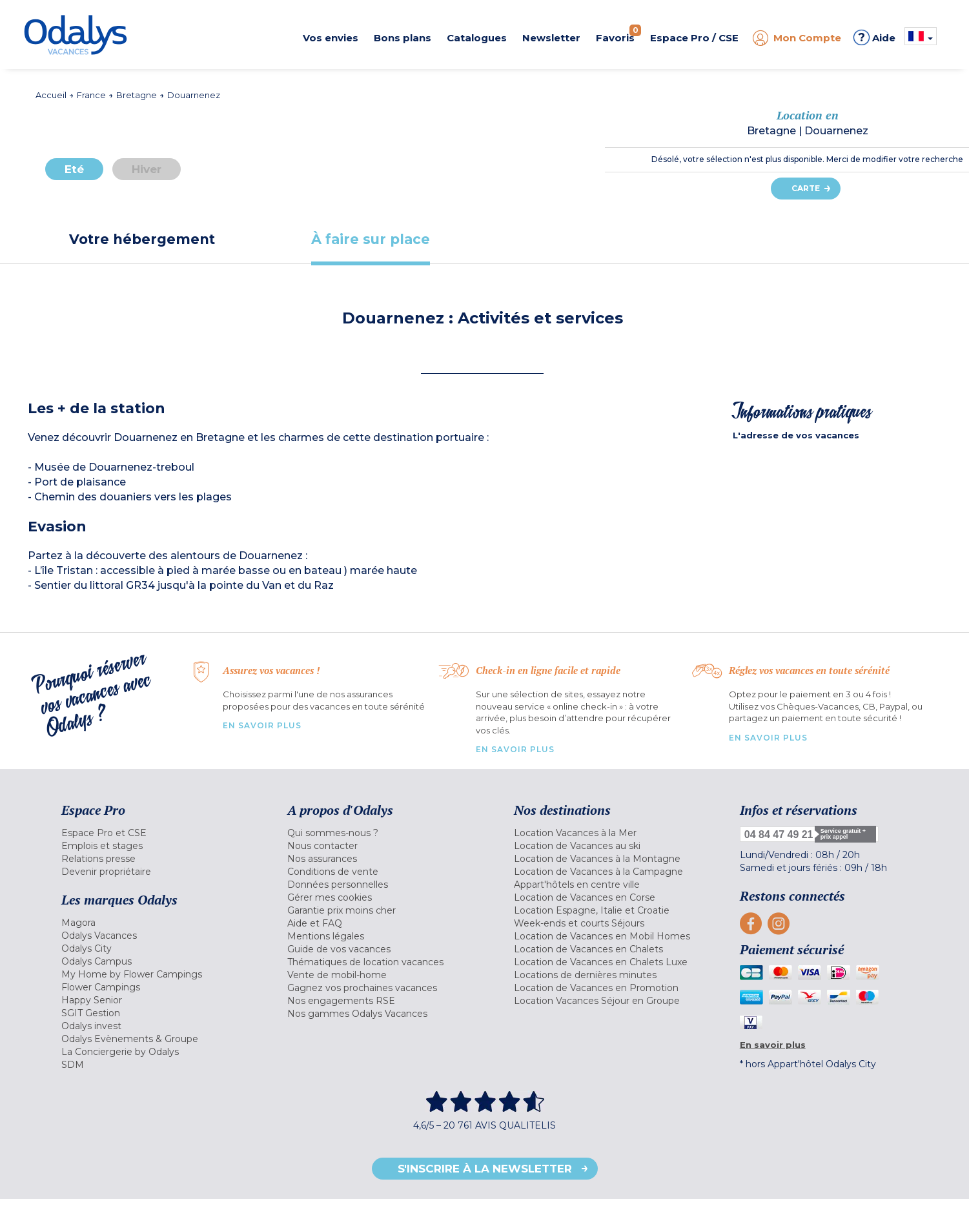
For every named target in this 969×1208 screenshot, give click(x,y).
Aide (874, 37)
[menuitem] (158, 832)
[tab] (142, 239)
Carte (805, 188)
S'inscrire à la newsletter (485, 1168)
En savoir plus (262, 725)
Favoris (618, 34)
